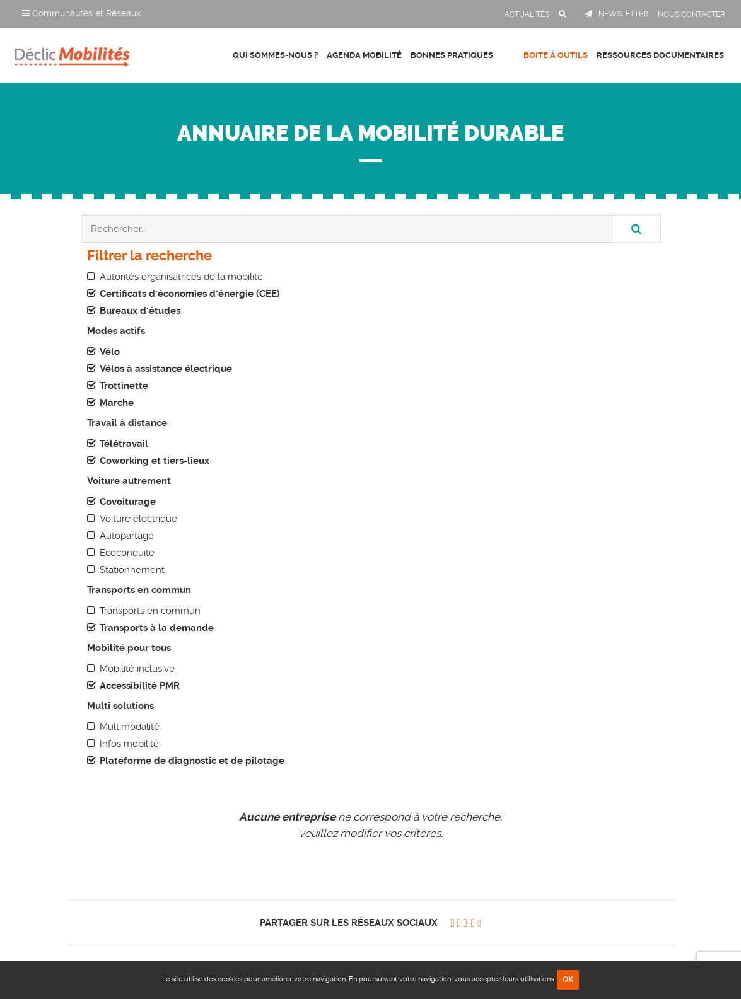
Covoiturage (128, 501)
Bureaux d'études (140, 310)
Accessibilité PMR (140, 685)
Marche (117, 402)
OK (568, 979)
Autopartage (127, 535)
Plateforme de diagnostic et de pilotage (192, 760)
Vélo (110, 351)
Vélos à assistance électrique (166, 368)
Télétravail (124, 443)
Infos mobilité (129, 743)
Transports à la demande (157, 627)
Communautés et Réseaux (81, 13)
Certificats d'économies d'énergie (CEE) (190, 293)
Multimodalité (130, 726)
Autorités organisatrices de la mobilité (181, 276)
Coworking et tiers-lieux (154, 460)
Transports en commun (150, 610)
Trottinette (124, 385)
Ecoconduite (127, 552)
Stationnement (132, 569)
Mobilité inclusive (137, 668)
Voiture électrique (138, 518)
